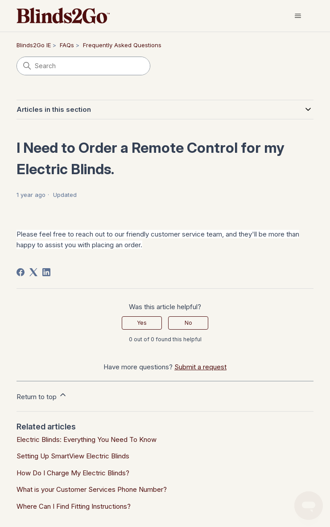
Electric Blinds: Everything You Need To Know (86, 439)
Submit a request (200, 367)
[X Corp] (33, 272)
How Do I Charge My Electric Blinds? (72, 473)
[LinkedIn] (46, 272)
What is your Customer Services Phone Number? (91, 489)
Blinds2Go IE (33, 45)
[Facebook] (20, 272)
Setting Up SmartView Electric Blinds (72, 456)
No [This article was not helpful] (188, 322)
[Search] (83, 66)
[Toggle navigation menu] (298, 16)
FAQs (67, 45)
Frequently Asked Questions (122, 45)
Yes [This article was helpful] (142, 322)
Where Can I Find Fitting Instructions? (73, 506)
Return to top (41, 395)
